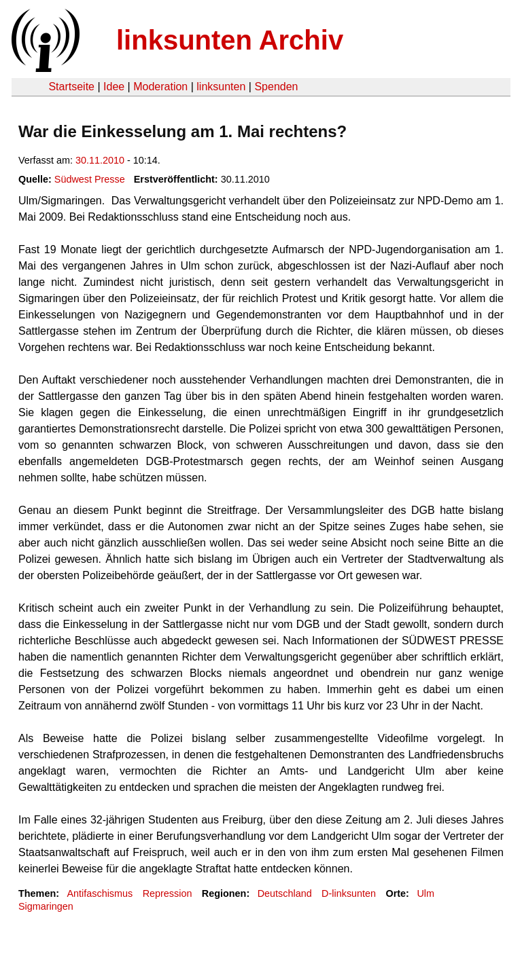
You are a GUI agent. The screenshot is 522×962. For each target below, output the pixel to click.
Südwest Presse (89, 179)
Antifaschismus (100, 893)
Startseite (71, 86)
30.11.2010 (99, 160)
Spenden (276, 86)
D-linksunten (348, 893)
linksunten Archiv (229, 40)
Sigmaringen (45, 906)
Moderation (160, 86)
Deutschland (285, 893)
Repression (167, 893)
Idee (113, 86)
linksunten (220, 86)
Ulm (425, 893)
